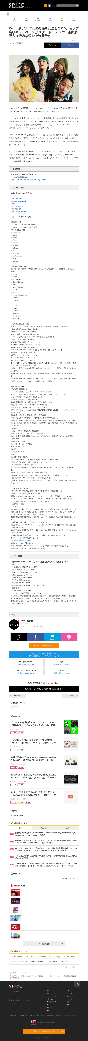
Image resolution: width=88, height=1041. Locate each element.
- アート (48, 1005)
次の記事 (72, 696)
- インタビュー (70, 996)
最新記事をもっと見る (69, 878)
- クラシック (50, 999)
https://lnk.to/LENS (17, 206)
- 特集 (67, 1005)
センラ (23, 961)
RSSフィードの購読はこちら (45, 645)
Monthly (67, 828)
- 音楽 (47, 990)
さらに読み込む (50, 944)
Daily (20, 828)
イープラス (13, 973)
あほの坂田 (69, 957)
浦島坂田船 (42, 957)
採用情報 (50, 1016)
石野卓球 (64, 961)
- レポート (69, 999)
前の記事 (15, 696)
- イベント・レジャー (52, 996)
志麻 (14, 961)
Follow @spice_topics (26, 664)
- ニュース (69, 993)
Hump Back (17, 957)
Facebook (16, 992)
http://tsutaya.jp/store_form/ (20, 540)
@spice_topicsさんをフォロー (19, 1000)
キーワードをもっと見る (68, 967)
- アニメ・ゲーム (51, 1002)
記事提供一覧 (23, 1016)
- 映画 (47, 1010)
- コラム (68, 1002)
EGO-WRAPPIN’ (37, 961)
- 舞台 (47, 993)
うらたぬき (55, 957)
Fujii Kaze (52, 961)
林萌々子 (29, 957)
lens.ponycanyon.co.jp (19, 201)
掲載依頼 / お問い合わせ (37, 1016)
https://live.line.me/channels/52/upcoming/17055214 (29, 180)
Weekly (44, 828)
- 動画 (67, 990)
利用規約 (58, 1016)
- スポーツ (49, 1008)
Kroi (14, 708)
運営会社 (13, 1016)
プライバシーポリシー (71, 1016)
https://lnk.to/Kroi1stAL (19, 211)
